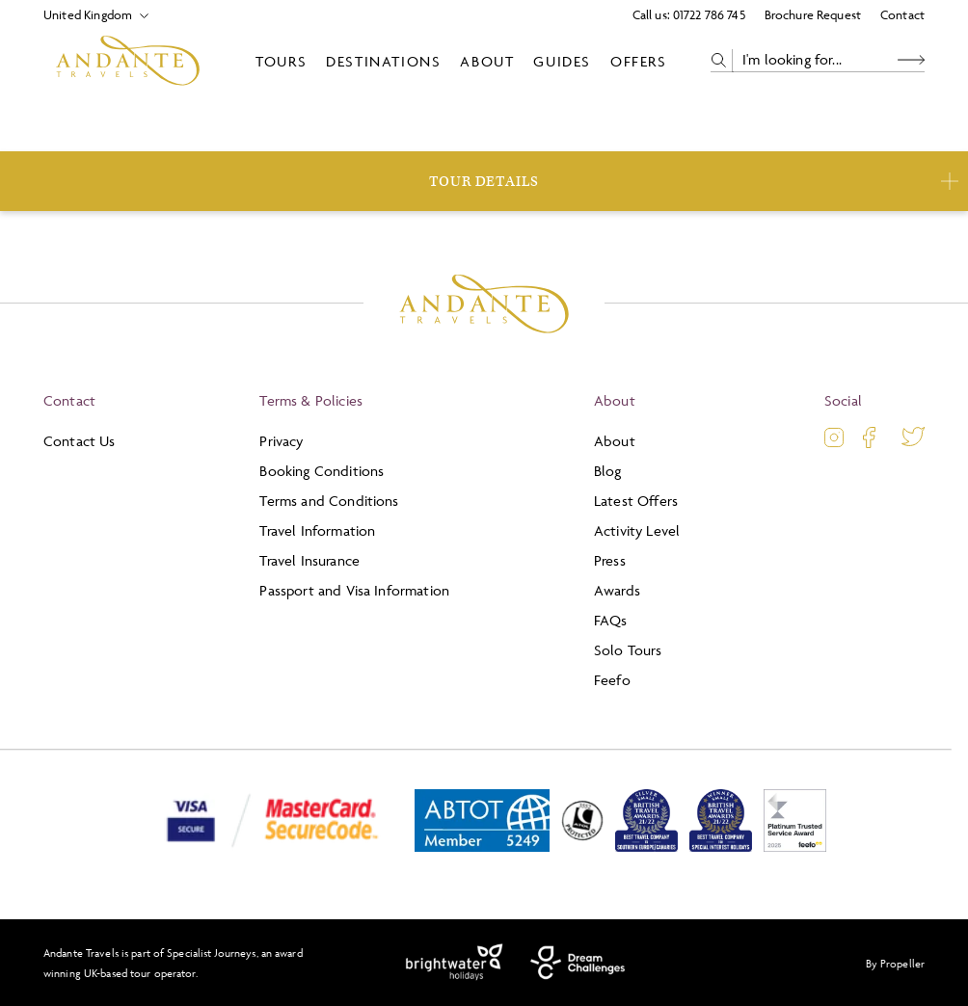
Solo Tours (628, 650)
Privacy (281, 441)
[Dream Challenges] (578, 963)
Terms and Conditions (328, 500)
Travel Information (317, 530)
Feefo (612, 680)
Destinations (383, 61)
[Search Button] (911, 60)
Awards (617, 590)
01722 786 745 (709, 14)
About (487, 61)
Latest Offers (636, 500)
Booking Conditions (321, 471)
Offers (638, 61)
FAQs (611, 620)
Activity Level (637, 530)
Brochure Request (813, 14)
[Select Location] (88, 15)
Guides (562, 61)
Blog (608, 471)
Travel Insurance (309, 560)
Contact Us (79, 441)
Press (610, 560)
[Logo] (127, 61)
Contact (902, 14)
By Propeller (895, 963)
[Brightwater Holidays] (454, 963)
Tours (281, 61)
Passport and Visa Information (354, 590)
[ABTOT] (482, 847)
